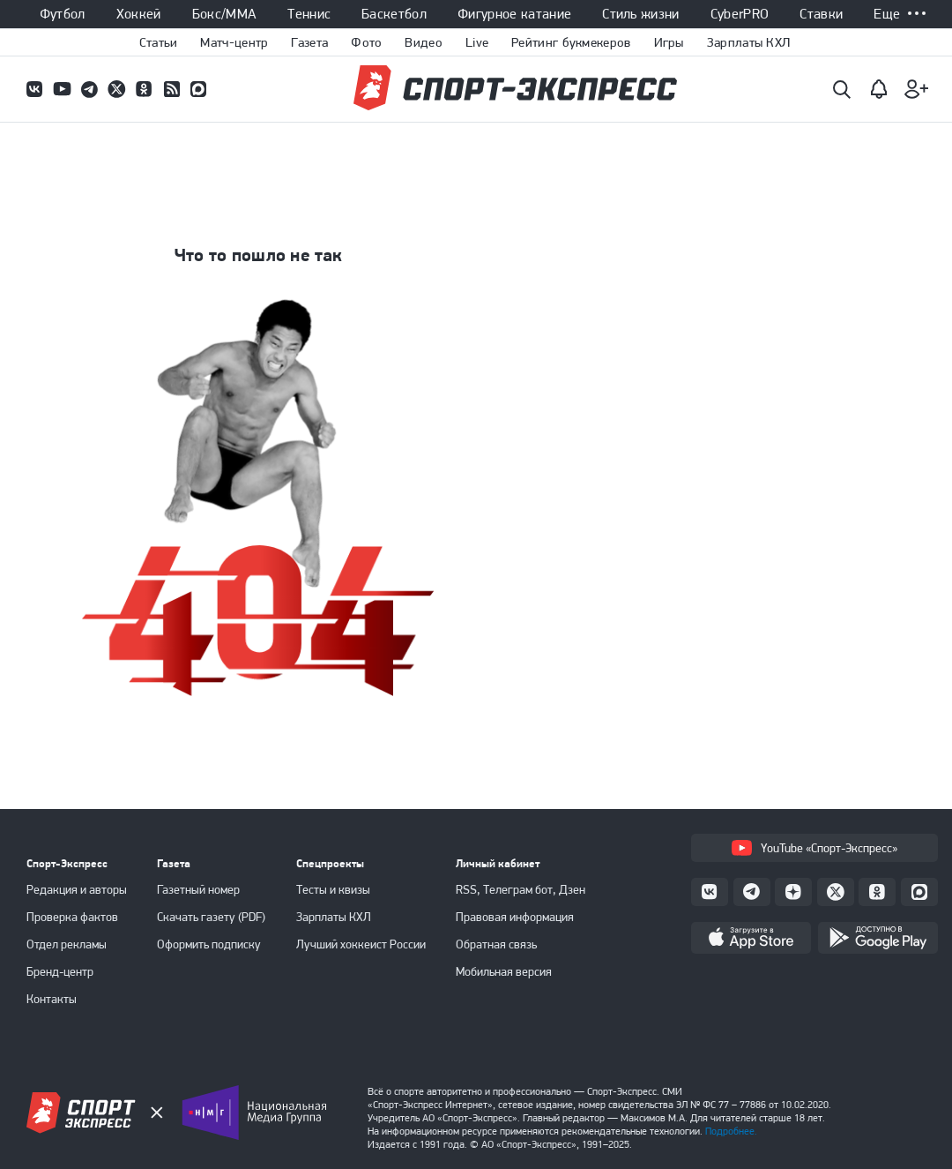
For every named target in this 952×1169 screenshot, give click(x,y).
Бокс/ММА (224, 14)
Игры (669, 42)
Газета (309, 42)
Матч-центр (234, 42)
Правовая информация (515, 917)
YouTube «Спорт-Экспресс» (814, 848)
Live (476, 42)
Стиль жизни (641, 14)
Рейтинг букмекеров (570, 42)
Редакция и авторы (76, 889)
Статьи (158, 42)
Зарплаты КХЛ (749, 42)
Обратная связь (496, 944)
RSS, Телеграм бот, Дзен (520, 889)
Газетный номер (198, 889)
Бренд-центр (59, 971)
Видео (424, 42)
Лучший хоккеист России (361, 944)
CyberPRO (740, 14)
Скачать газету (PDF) (211, 917)
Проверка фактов (72, 917)
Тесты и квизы (333, 889)
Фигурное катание (514, 14)
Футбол (63, 14)
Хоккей (138, 14)
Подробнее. (731, 1131)
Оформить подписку (209, 944)
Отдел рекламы (66, 944)
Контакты (51, 999)
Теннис (309, 14)
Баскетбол (394, 14)
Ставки (821, 14)
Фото (366, 42)
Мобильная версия (504, 971)
